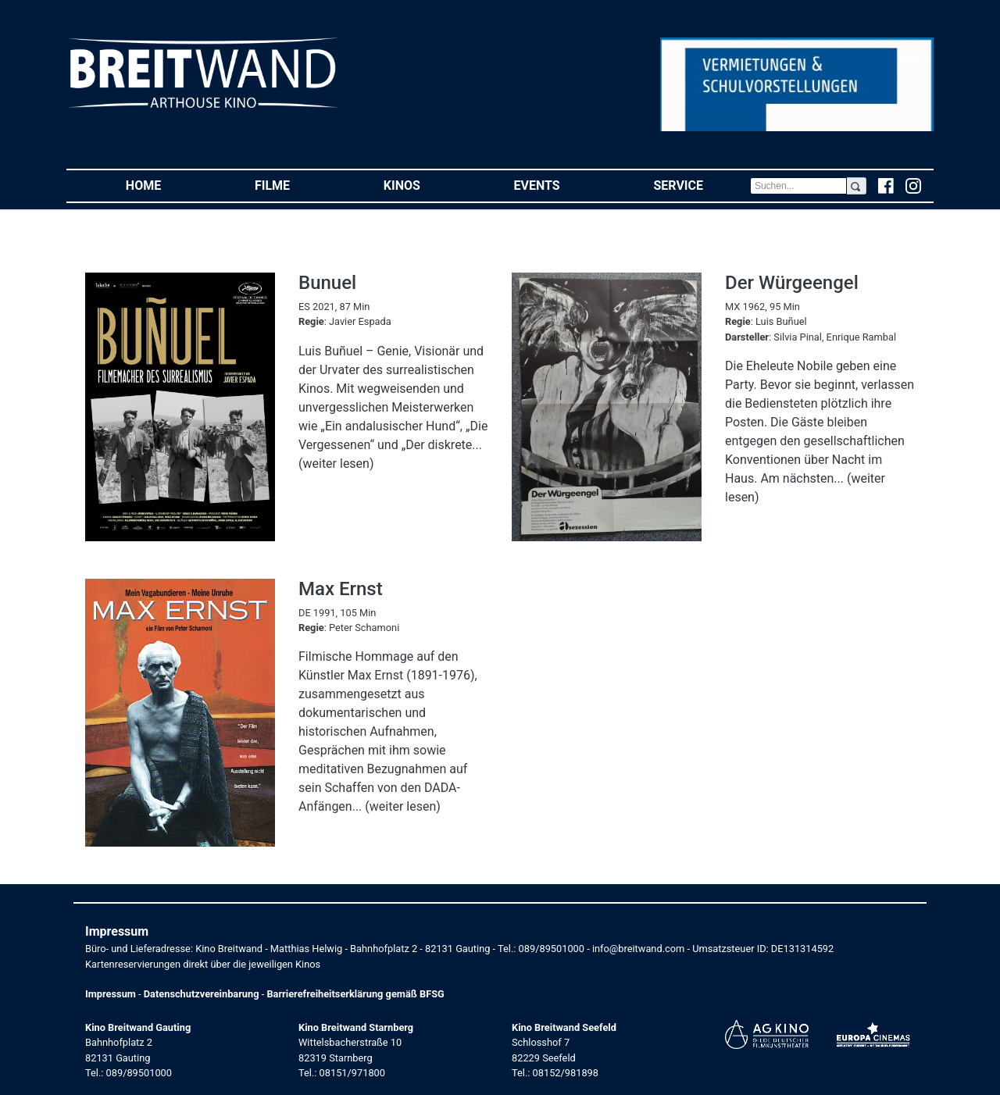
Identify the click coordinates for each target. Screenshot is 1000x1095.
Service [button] (701, 185)
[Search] (798, 185)
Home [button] (167, 185)
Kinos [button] (425, 185)
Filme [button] (296, 185)
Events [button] (560, 185)
